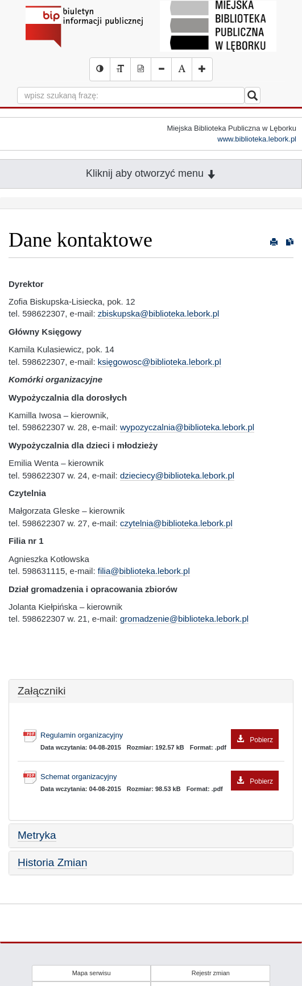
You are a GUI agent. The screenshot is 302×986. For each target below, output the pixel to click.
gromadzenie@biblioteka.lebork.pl (184, 618)
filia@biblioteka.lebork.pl (144, 571)
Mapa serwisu (91, 973)
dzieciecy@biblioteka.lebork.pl (177, 475)
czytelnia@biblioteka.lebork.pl (176, 523)
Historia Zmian (52, 862)
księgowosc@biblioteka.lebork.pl (159, 362)
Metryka (37, 835)
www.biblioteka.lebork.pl (256, 139)
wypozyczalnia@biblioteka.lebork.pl (187, 427)
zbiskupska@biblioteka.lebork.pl (159, 313)
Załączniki (41, 691)
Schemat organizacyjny (159, 777)
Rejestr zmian (211, 973)
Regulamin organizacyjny (159, 735)
